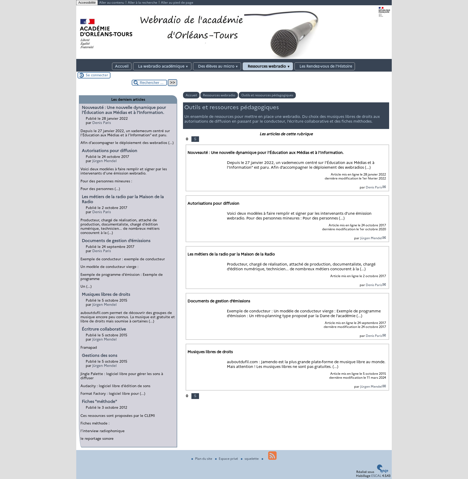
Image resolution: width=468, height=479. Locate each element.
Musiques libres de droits (106, 294)
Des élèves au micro (217, 66)
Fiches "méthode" (99, 401)
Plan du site (202, 459)
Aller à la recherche (142, 2)
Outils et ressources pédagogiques (267, 95)
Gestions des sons (99, 355)
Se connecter (97, 75)
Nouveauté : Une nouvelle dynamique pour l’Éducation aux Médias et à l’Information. (124, 110)
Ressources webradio (268, 66)
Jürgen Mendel (371, 238)
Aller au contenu (111, 2)
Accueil (122, 66)
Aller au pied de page (177, 2)
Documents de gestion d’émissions (116, 240)
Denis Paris (374, 187)
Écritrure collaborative (104, 329)
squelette (250, 459)
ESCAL (376, 476)
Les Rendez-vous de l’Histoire (324, 66)
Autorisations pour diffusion (109, 150)
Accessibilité (87, 2)
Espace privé (227, 459)
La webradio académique (162, 66)
